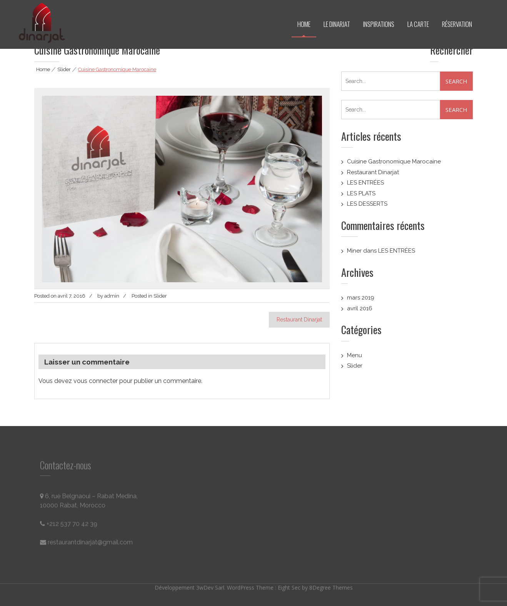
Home (43, 69)
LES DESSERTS (367, 203)
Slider (64, 69)
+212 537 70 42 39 (68, 525)
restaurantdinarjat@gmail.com (86, 544)
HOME (303, 24)
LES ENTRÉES (365, 182)
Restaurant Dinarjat (299, 319)
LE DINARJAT (337, 24)
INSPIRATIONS (378, 24)
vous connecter (95, 381)
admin (111, 296)
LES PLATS (361, 193)
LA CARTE (418, 24)
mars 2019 (360, 297)
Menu (354, 355)
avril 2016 (359, 308)
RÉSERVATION (457, 24)
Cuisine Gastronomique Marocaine (394, 161)
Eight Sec (290, 586)
